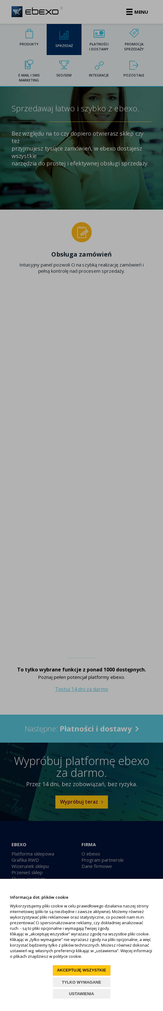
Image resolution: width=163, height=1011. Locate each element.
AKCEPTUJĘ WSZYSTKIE (81, 970)
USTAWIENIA (81, 993)
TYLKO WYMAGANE (81, 982)
